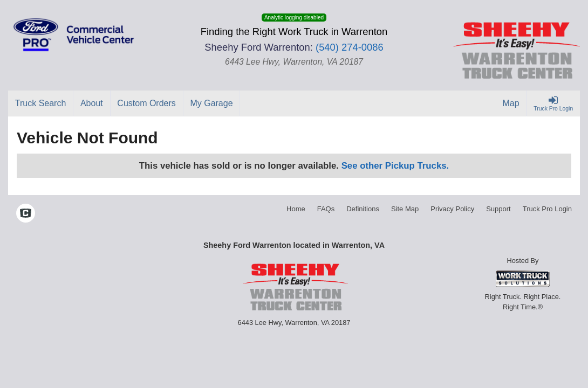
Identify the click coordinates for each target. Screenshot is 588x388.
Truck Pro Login (547, 209)
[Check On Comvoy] (25, 214)
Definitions (362, 209)
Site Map (405, 209)
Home (295, 209)
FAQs (326, 209)
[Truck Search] (40, 103)
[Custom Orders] (147, 103)
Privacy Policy (452, 209)
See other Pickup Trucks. (395, 166)
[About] (91, 103)
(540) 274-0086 (350, 47)
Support (498, 209)
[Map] (511, 103)
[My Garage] (212, 103)
